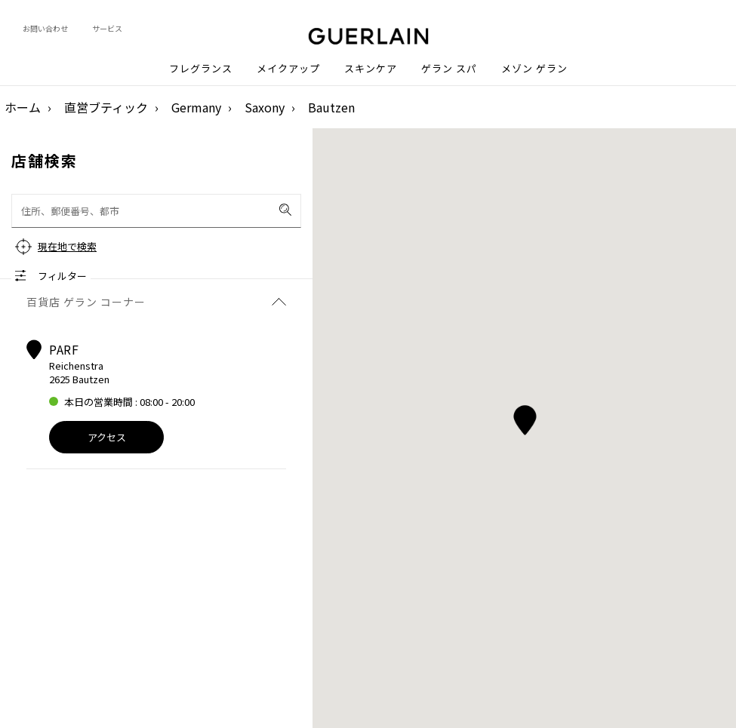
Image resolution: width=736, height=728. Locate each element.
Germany (196, 107)
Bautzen (331, 107)
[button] (524, 418)
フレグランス (201, 68)
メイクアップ (288, 68)
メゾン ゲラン (534, 68)
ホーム (23, 107)
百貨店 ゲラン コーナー (156, 301)
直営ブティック (106, 107)
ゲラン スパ (449, 68)
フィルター (62, 276)
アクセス (107, 437)
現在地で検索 (67, 246)
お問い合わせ (45, 28)
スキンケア (370, 68)
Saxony (265, 107)
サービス (107, 28)
